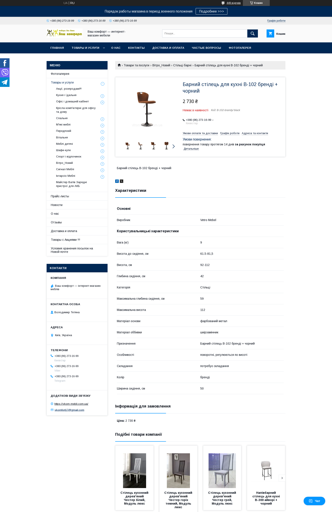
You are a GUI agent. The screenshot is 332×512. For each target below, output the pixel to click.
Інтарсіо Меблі (65, 175)
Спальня (62, 118)
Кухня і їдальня (66, 95)
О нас (115, 47)
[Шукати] (252, 33)
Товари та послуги (136, 65)
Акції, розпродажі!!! (69, 88)
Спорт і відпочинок (68, 156)
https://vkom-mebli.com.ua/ (71, 403)
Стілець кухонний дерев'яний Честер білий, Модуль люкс (134, 498)
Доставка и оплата (168, 47)
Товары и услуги (85, 47)
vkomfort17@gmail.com (69, 409)
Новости (56, 205)
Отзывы (56, 222)
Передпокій (63, 130)
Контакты (136, 47)
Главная (57, 47)
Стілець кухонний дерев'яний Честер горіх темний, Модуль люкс (178, 500)
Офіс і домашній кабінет (72, 101)
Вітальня (62, 137)
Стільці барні (182, 65)
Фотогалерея (240, 47)
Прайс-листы (60, 196)
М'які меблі (63, 124)
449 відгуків (234, 2)
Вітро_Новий (161, 65)
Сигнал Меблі (65, 169)
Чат (314, 501)
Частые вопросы (206, 47)
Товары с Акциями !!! (65, 239)
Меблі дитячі (64, 143)
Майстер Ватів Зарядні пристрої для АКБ (71, 184)
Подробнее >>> (211, 11)
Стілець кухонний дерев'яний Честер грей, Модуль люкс (222, 498)
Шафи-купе (63, 150)
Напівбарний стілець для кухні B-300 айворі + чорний (266, 498)
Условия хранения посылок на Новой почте (72, 250)
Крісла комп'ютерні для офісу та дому (76, 109)
